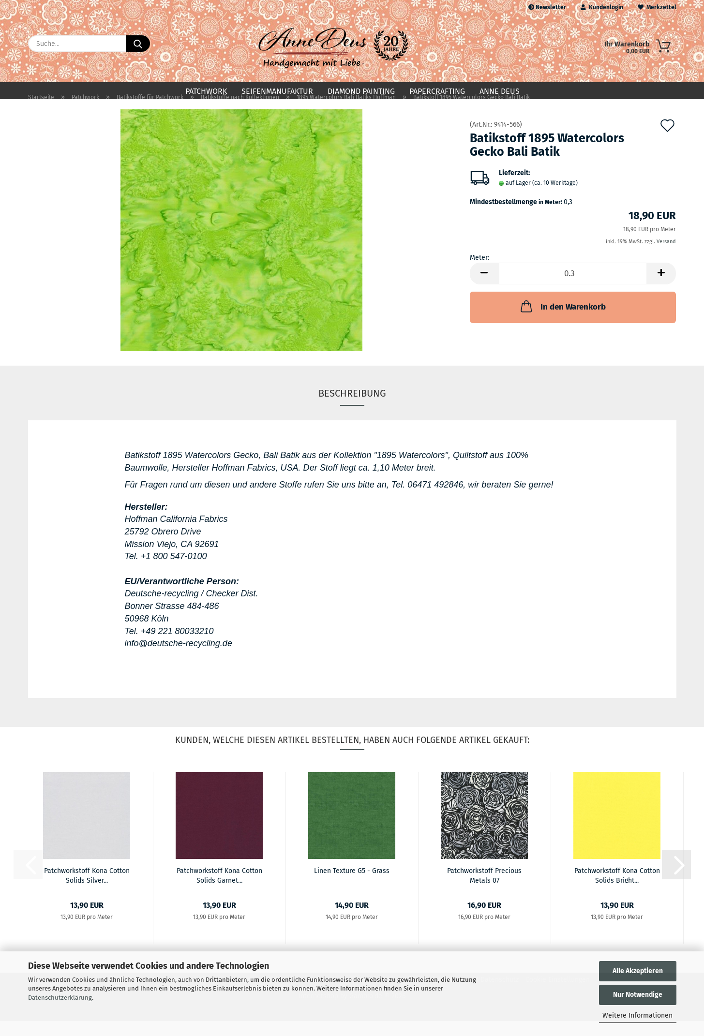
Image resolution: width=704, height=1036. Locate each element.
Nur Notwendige (637, 995)
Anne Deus (499, 91)
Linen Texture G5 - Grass (351, 886)
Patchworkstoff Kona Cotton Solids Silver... (87, 890)
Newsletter (547, 7)
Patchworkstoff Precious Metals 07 (484, 890)
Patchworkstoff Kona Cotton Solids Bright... (617, 890)
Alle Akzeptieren (638, 971)
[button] (484, 289)
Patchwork (206, 91)
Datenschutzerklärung (60, 997)
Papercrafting (437, 91)
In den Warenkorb (562, 321)
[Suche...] (138, 43)
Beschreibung (352, 408)
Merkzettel (657, 7)
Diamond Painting (361, 91)
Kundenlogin (602, 7)
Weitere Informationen (637, 1015)
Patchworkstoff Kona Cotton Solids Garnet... (219, 890)
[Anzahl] (573, 289)
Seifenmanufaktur (277, 91)
